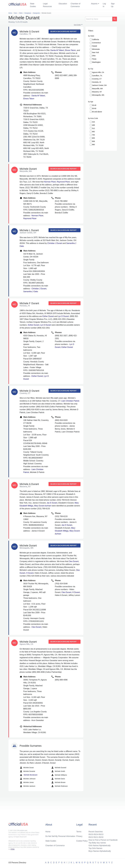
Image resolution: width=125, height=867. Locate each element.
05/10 (101, 837)
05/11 (96, 837)
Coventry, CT (97, 79)
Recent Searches (96, 832)
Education (63, 4)
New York (95, 52)
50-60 (94, 108)
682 (93, 132)
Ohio (94, 56)
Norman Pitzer (50, 182)
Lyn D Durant (63, 316)
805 (93, 138)
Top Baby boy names (97, 843)
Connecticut (96, 43)
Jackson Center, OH (99, 85)
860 (93, 145)
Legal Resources (47, 5)
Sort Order (77, 25)
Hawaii (94, 46)
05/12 (91, 837)
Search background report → (64, 31)
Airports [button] (94, 4)
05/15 (91, 834)
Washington (96, 62)
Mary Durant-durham (42, 506)
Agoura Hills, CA (98, 72)
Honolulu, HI (96, 82)
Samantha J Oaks (30, 291)
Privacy (79, 836)
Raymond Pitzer (63, 182)
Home (47, 832)
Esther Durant (48, 316)
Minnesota (96, 49)
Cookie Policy (82, 841)
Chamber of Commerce (75, 5)
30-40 (94, 105)
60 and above (97, 112)
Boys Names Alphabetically (100, 851)
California (95, 39)
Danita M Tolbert (57, 50)
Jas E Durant (52, 503)
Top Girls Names (95, 848)
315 (93, 122)
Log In (104, 5)
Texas (94, 59)
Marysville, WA (97, 88)
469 (93, 125)
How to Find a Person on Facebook (103, 840)
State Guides (33, 5)
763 (93, 135)
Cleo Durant (73, 561)
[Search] (98, 19)
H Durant (30, 573)
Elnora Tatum (70, 50)
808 (93, 141)
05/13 (101, 834)
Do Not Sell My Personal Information (60, 836)
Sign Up (113, 5)
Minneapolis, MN (98, 95)
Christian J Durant (54, 243)
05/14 (96, 834)
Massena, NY (97, 92)
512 (93, 128)
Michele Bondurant (28, 775)
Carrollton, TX (97, 76)
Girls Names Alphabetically (100, 846)
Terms (78, 832)
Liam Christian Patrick (70, 401)
